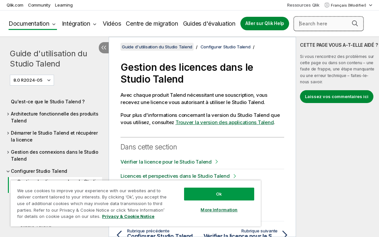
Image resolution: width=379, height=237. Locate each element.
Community (39, 5)
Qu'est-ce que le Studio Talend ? (48, 101)
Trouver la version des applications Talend (225, 122)
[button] (355, 23)
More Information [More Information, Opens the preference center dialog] (219, 209)
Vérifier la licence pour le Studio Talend (166, 162)
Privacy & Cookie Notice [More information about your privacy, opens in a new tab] (128, 216)
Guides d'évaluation (209, 23)
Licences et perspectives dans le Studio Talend (175, 176)
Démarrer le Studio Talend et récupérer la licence (54, 136)
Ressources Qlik (303, 5)
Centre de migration (152, 23)
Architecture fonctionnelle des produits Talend (54, 117)
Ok (219, 194)
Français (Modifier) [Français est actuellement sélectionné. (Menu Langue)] (349, 5)
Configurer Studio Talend (39, 171)
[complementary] (337, 137)
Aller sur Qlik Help (264, 23)
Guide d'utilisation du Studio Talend (48, 58)
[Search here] (328, 24)
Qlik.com (15, 5)
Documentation (29, 23)
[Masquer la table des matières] (104, 47)
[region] (136, 203)
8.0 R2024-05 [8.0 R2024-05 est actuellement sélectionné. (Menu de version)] (28, 80)
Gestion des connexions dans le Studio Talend (54, 155)
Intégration (76, 23)
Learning (63, 5)
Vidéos (112, 23)
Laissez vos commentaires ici (336, 96)
